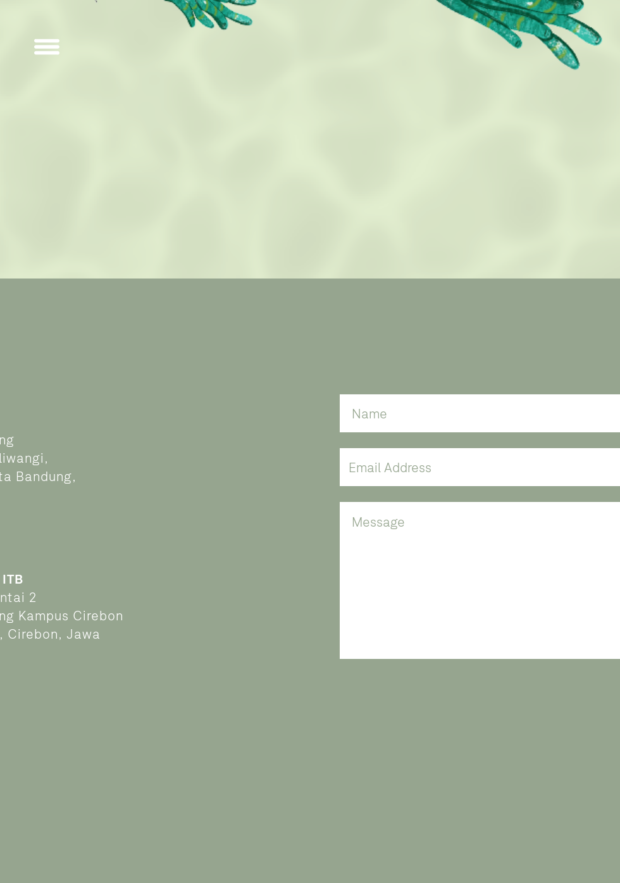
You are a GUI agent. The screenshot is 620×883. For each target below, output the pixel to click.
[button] (46, 46)
